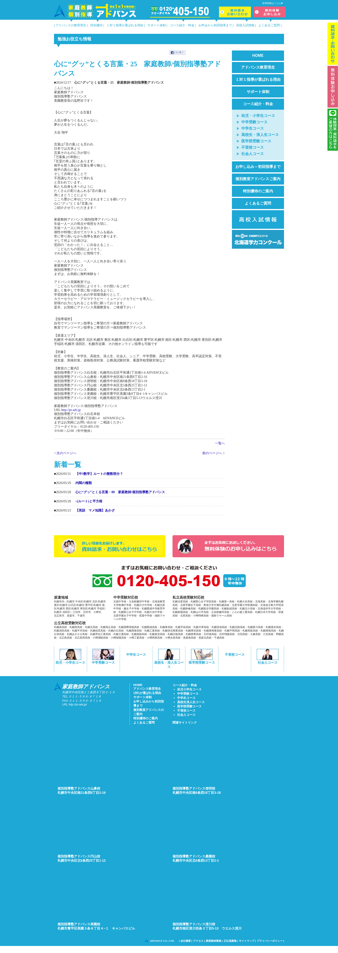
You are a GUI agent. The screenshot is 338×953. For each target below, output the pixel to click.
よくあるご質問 (269, 25)
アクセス (198, 940)
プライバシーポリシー (270, 940)
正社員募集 (230, 940)
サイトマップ (246, 940)
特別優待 (96, 25)
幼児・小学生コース (258, 116)
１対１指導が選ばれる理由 (125, 25)
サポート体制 (156, 25)
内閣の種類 (83, 483)
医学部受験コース (256, 141)
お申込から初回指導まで (215, 25)
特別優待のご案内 (258, 191)
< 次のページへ (65, 453)
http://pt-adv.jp (71, 410)
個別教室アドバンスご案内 (257, 179)
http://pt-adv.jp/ (78, 704)
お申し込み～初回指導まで (257, 167)
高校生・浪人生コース (260, 135)
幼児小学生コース (189, 689)
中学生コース (252, 128)
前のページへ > (213, 453)
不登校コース (252, 147)
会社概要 (186, 940)
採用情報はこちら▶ (272, 3)
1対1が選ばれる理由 (147, 693)
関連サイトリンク (185, 722)
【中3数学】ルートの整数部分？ (99, 474)
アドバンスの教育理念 (71, 25)
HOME (258, 56)
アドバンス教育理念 (258, 67)
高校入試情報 (245, 25)
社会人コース (252, 154)
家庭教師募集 (213, 940)
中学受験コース (254, 122)
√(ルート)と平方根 (88, 501)
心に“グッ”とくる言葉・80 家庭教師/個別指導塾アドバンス (120, 492)
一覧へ (220, 443)
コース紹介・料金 (182, 25)
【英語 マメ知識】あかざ (95, 510)
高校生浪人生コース (191, 702)
